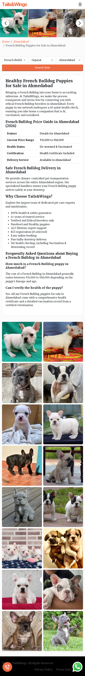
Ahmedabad (21, 41)
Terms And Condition (69, 669)
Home (6, 41)
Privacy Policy (43, 669)
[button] (5, 23)
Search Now (42, 67)
